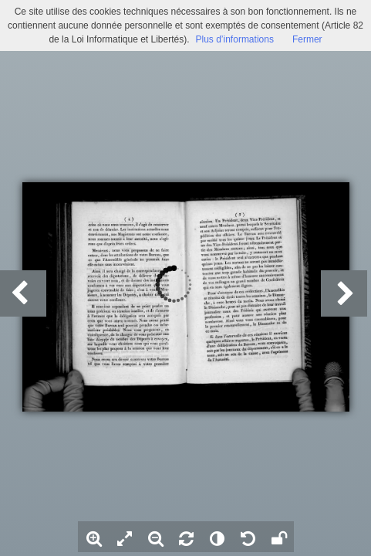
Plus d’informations (235, 39)
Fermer (307, 39)
